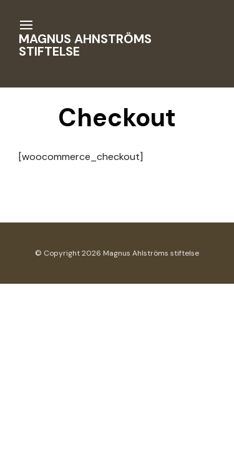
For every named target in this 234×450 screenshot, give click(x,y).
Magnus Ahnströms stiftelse (85, 45)
